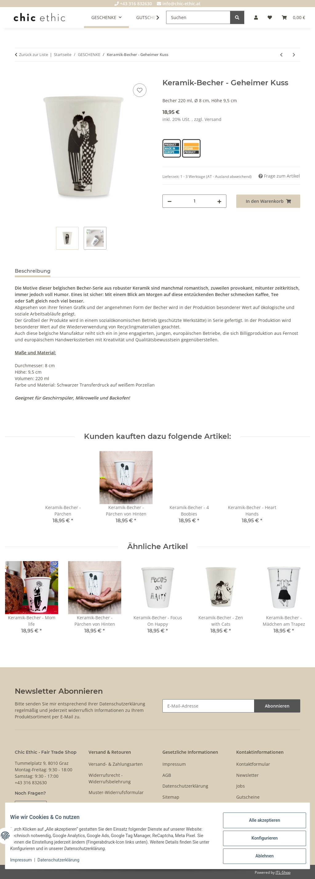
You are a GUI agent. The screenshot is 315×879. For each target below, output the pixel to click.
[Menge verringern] (169, 201)
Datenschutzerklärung (63, 860)
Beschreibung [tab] (32, 271)
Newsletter (247, 775)
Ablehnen (259, 854)
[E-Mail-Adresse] (208, 705)
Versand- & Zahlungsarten (116, 764)
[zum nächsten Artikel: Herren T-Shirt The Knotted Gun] (294, 54)
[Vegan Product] (191, 148)
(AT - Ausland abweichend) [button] (229, 176)
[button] (256, 17)
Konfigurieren (259, 838)
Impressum (26, 860)
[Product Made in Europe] (172, 148)
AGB (166, 775)
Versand (213, 119)
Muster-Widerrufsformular (116, 792)
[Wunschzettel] (270, 17)
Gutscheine (248, 797)
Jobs (240, 786)
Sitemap (170, 797)
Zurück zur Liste (33, 54)
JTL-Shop (283, 872)
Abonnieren (277, 706)
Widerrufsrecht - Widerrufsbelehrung (110, 778)
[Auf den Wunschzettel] (139, 90)
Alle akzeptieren (259, 822)
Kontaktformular (253, 764)
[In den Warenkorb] (20, 75)
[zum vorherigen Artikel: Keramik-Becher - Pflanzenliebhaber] (281, 54)
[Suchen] (198, 17)
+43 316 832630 (133, 3)
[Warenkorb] (293, 17)
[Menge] (194, 201)
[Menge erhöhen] (219, 201)
